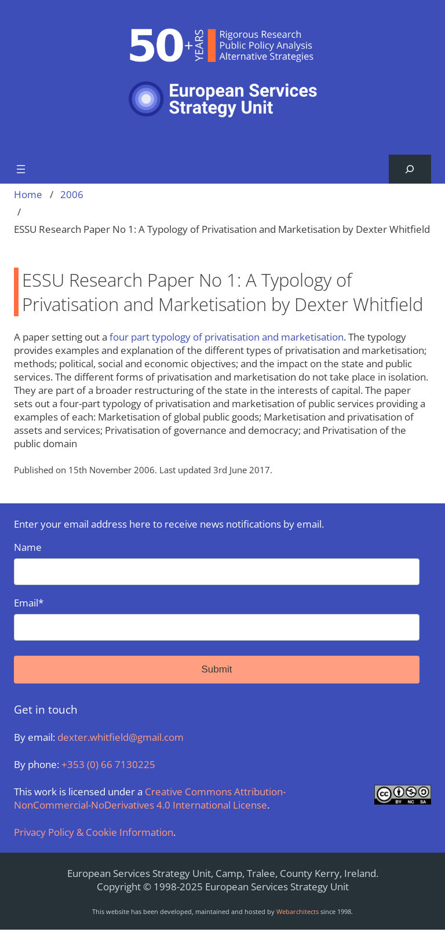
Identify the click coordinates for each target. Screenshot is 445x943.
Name (217, 562)
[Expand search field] (410, 169)
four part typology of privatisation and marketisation (227, 336)
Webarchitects (297, 911)
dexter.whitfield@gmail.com (120, 737)
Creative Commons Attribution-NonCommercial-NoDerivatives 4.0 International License (150, 798)
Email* (217, 618)
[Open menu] (21, 169)
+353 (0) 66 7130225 (108, 764)
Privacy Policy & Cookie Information (93, 832)
